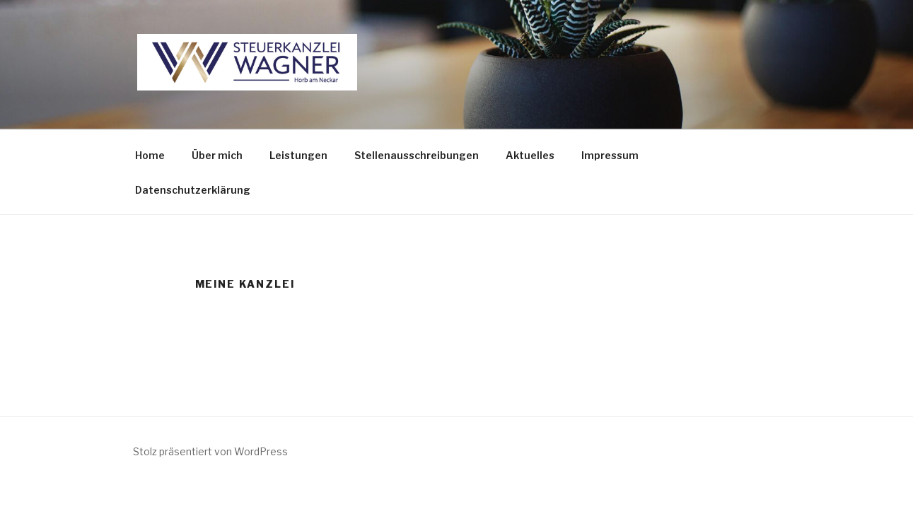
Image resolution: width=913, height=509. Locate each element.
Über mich (217, 155)
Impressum (610, 155)
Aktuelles (530, 155)
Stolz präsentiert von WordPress (210, 451)
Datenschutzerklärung (192, 190)
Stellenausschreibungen (416, 155)
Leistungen (298, 155)
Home (150, 155)
